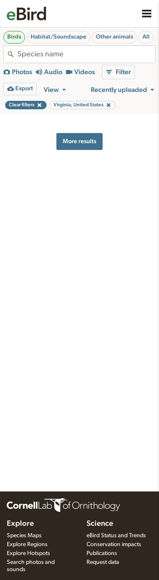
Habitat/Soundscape (58, 37)
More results (79, 141)
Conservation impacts (113, 544)
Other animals (114, 37)
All (146, 37)
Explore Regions (27, 544)
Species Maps (24, 535)
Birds (14, 37)
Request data (102, 562)
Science (99, 523)
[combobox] (86, 54)
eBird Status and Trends (116, 535)
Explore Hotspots (28, 553)
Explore (20, 523)
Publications (101, 553)
